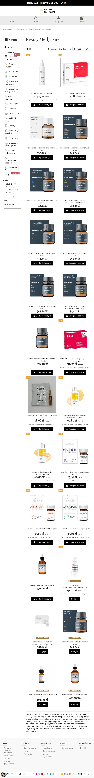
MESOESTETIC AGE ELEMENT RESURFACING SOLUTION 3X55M (42, 643)
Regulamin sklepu (9, 757)
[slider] (3, 208)
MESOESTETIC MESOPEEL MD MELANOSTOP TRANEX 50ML (75, 202)
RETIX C (10, 193)
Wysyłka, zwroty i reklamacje (9, 750)
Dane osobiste (48, 751)
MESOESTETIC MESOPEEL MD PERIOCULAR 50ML (42, 202)
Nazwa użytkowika (47, 755)
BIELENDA (11, 184)
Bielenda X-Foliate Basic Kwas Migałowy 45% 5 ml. (75, 530)
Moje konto (47, 748)
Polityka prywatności (9, 762)
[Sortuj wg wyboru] (78, 49)
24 (88, 49)
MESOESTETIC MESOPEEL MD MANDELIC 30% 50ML (42, 360)
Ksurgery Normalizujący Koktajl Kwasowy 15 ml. (42, 696)
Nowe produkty (30, 748)
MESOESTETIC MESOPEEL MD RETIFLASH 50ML (74, 149)
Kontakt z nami (68, 748)
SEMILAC (10, 196)
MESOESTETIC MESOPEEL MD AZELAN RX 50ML (74, 254)
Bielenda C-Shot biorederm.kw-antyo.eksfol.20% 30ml (75, 416)
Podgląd (74, 599)
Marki (25, 751)
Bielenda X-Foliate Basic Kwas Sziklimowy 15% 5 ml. (75, 473)
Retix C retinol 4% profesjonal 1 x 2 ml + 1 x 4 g (42, 416)
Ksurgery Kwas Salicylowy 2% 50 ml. (42, 585)
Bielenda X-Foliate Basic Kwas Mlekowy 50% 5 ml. (42, 530)
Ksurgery (10, 187)
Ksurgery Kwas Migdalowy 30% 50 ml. (75, 695)
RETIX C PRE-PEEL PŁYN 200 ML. (42, 93)
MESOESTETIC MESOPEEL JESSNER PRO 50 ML (42, 149)
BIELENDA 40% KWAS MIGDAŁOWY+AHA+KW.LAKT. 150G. (75, 586)
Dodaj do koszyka (42, 105)
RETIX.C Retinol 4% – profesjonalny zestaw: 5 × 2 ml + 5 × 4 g (75, 360)
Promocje (27, 754)
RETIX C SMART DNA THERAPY (75, 93)
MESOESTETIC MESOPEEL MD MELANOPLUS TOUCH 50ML (75, 307)
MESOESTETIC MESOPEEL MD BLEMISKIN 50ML (42, 254)
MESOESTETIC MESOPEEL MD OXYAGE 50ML (42, 307)
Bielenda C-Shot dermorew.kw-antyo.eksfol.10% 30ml (42, 473)
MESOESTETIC (12, 190)
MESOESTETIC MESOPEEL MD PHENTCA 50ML (75, 643)
